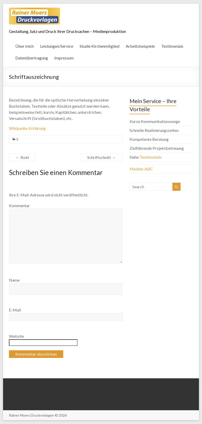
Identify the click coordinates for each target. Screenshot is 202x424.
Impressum (64, 57)
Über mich (24, 46)
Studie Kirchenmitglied (99, 46)
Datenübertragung (31, 57)
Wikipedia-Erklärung (27, 128)
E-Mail (15, 309)
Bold (22, 157)
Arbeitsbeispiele (140, 46)
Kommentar (19, 205)
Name (14, 280)
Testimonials (172, 46)
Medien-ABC (141, 168)
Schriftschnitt (101, 157)
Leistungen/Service (56, 46)
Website (16, 336)
